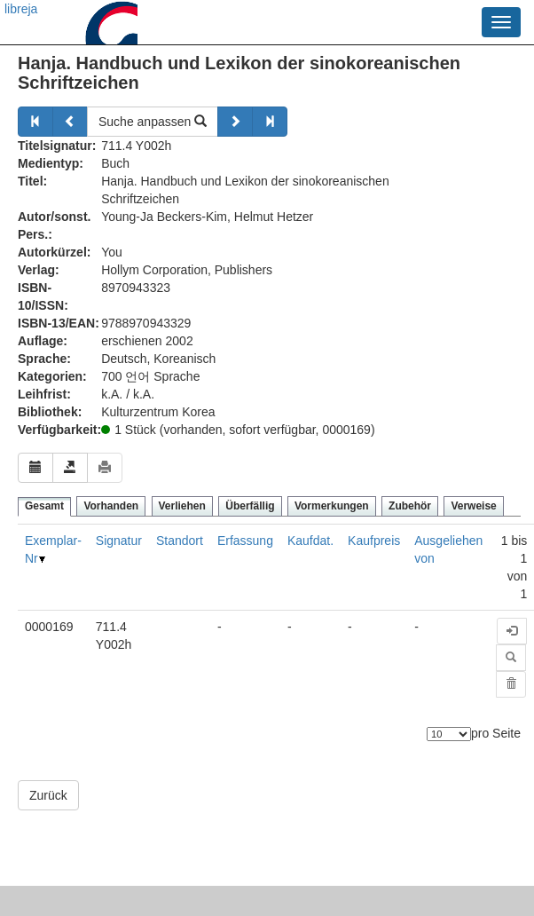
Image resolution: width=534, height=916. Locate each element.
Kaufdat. (310, 540)
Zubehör (410, 506)
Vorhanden (110, 506)
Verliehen (182, 506)
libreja (20, 9)
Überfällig (249, 506)
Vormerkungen (331, 506)
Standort (179, 540)
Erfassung (245, 540)
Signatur (119, 540)
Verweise (473, 506)
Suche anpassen (152, 121)
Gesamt (44, 506)
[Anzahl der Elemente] (449, 734)
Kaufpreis (374, 540)
